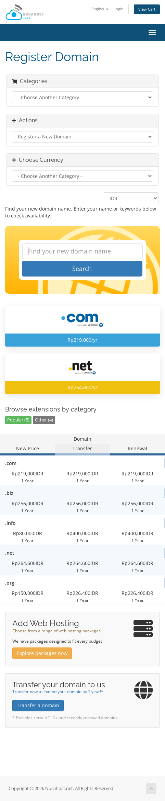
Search (82, 268)
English (100, 8)
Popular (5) (18, 420)
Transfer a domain (38, 705)
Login (119, 8)
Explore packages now (42, 653)
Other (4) (44, 420)
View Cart (146, 9)
